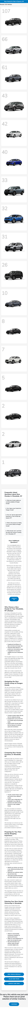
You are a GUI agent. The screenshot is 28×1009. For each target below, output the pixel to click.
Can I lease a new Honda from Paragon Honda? (13, 509)
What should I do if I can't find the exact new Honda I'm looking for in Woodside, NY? (13, 532)
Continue (14, 1004)
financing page (13, 885)
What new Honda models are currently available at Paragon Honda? (13, 502)
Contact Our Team (14, 983)
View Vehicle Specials (14, 974)
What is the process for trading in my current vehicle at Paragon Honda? (14, 524)
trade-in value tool (9, 886)
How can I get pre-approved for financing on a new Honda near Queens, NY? (14, 516)
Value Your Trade (14, 979)
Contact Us (14, 599)
